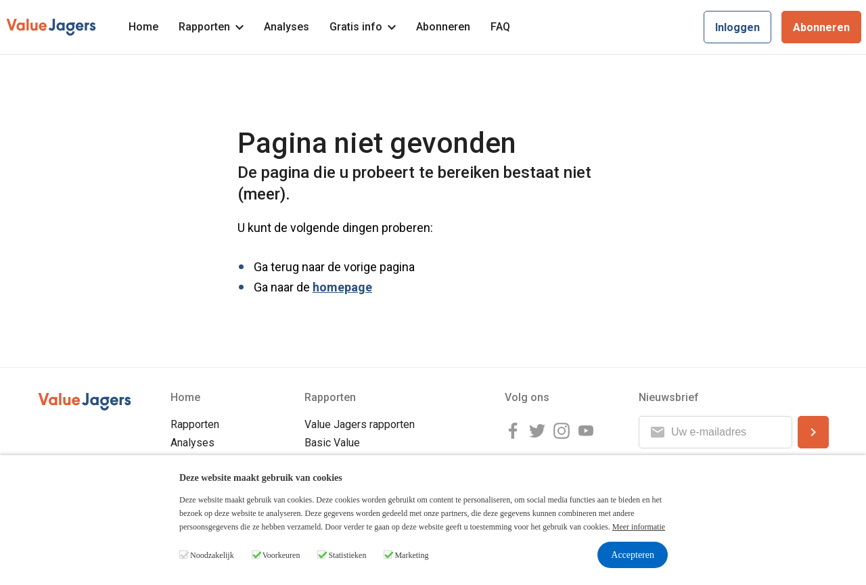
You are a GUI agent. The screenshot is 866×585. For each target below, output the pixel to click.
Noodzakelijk (212, 555)
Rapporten (211, 26)
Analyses (286, 26)
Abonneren (443, 26)
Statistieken (347, 555)
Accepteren (632, 555)
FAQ (500, 26)
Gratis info (362, 26)
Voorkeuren (281, 555)
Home (143, 26)
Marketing (411, 555)
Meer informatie (638, 527)
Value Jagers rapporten (359, 424)
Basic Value (332, 442)
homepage (342, 287)
